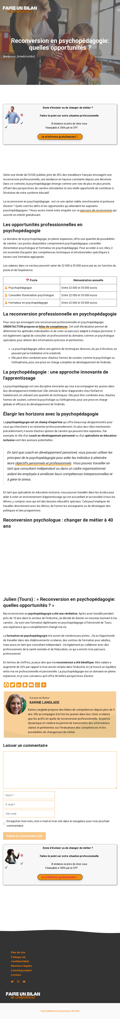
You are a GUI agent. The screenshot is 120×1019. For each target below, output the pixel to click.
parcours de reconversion (96, 210)
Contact (16, 974)
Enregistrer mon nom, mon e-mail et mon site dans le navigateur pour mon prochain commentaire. (58, 823)
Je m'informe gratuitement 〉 (60, 136)
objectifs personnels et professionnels (43, 463)
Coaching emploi (21, 970)
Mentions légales (21, 965)
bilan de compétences (53, 326)
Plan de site (18, 952)
